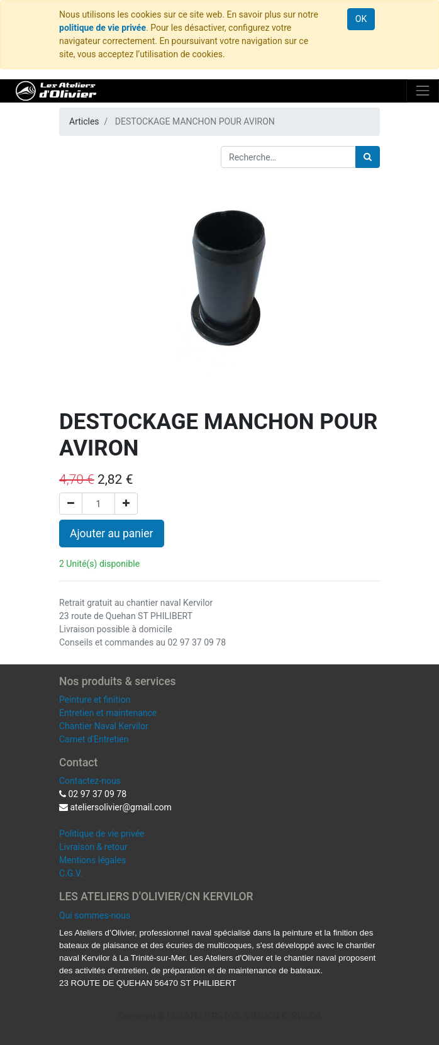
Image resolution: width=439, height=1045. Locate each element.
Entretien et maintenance (108, 713)
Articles (84, 121)
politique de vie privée (102, 28)
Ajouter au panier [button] (111, 533)
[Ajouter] (126, 504)
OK (361, 19)
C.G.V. (70, 873)
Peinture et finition (94, 700)
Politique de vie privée (102, 834)
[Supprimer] (70, 504)
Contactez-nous (90, 781)
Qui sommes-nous (94, 915)
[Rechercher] (367, 157)
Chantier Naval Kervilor (103, 726)
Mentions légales (92, 860)
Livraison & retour (93, 847)
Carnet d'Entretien (93, 739)
